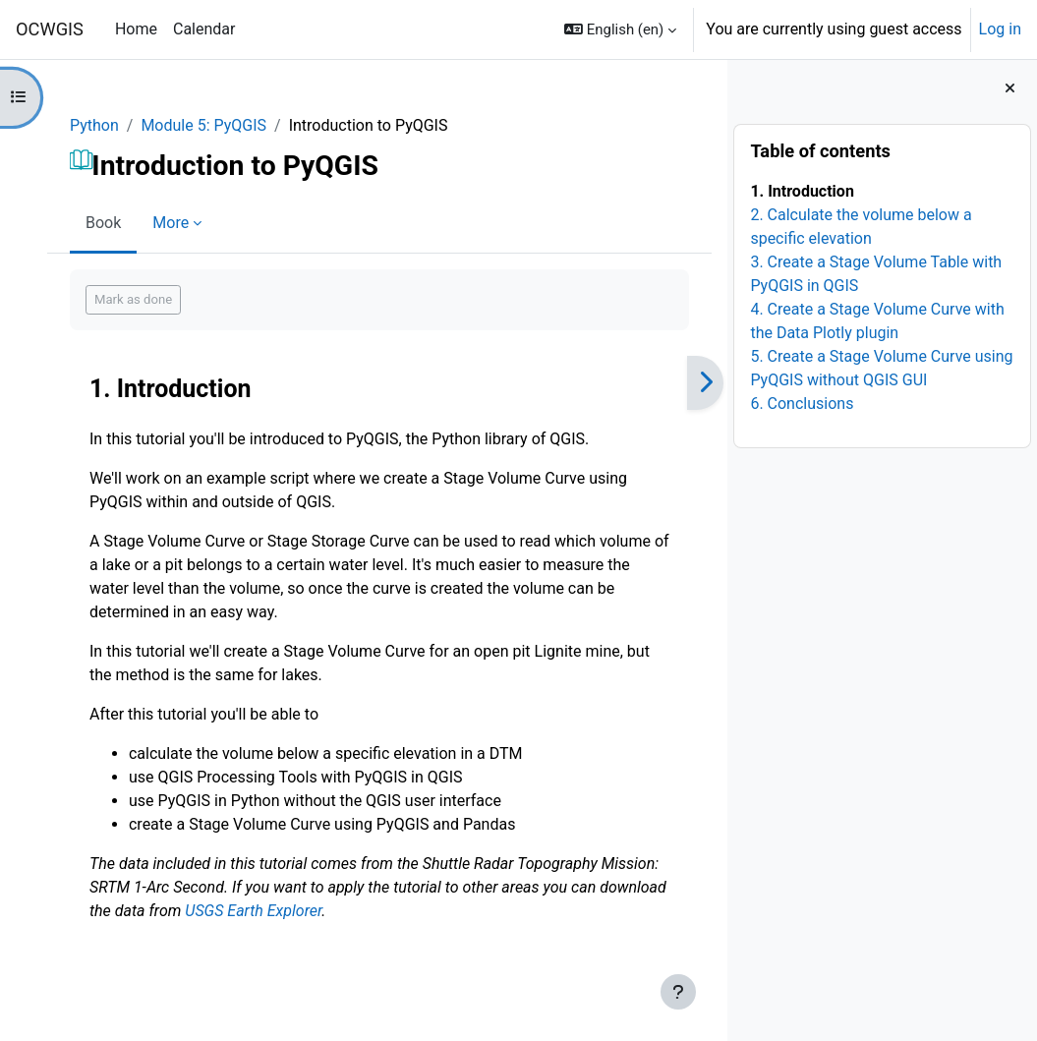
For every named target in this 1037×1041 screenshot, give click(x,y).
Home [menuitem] (136, 29)
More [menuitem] (170, 222)
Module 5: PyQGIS (203, 125)
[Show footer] (678, 992)
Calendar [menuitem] (204, 29)
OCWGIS (50, 29)
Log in (1000, 29)
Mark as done (133, 299)
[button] (620, 29)
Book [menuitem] (103, 222)
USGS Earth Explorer (253, 910)
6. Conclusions (801, 403)
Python (94, 125)
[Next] (705, 383)
